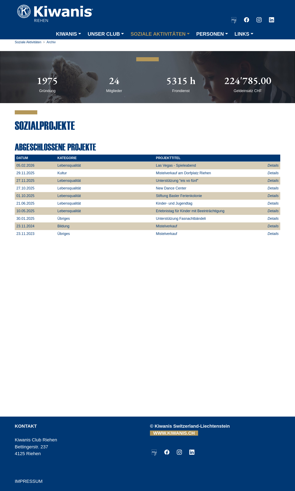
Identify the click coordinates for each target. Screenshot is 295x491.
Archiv (51, 42)
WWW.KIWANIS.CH (174, 433)
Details (273, 165)
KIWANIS (66, 34)
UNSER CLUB (104, 34)
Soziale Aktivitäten (28, 42)
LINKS (242, 34)
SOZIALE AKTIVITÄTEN (157, 34)
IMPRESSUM (29, 481)
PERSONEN (210, 34)
